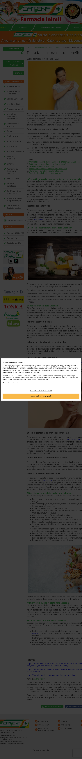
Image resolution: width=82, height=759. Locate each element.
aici (16, 383)
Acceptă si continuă (41, 396)
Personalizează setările (41, 391)
